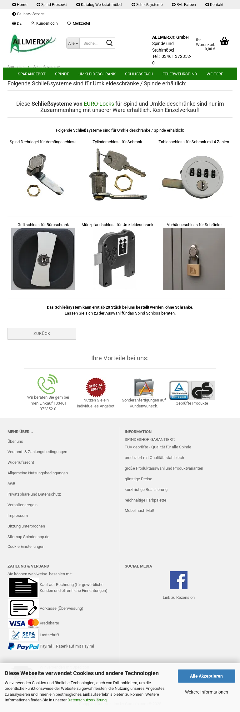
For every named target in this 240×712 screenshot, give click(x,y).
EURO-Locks (99, 103)
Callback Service (28, 14)
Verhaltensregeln (23, 504)
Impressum (18, 515)
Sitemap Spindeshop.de (28, 536)
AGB (11, 483)
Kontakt (214, 5)
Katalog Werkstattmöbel (99, 5)
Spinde (62, 74)
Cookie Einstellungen (26, 546)
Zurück (41, 333)
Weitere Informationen (206, 691)
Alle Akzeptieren (206, 676)
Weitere (215, 74)
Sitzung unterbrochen (26, 526)
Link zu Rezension (179, 597)
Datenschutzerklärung (87, 700)
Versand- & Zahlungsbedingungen (37, 451)
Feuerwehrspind (179, 74)
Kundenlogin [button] (44, 23)
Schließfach (139, 74)
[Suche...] (72, 43)
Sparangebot (32, 74)
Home (19, 5)
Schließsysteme (147, 5)
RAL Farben (184, 5)
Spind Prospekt (52, 5)
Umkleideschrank (97, 74)
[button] (17, 23)
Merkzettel (78, 23)
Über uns (15, 441)
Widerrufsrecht (21, 462)
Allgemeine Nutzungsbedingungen (38, 473)
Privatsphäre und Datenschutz (34, 494)
